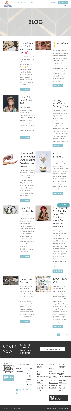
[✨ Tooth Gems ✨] (43, 42)
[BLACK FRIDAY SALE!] (43, 278)
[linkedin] (32, 2)
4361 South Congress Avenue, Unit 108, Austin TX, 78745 (53, 383)
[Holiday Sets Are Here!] (10, 278)
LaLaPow (20, 408)
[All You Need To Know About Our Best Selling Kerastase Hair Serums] (10, 152)
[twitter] (21, 2)
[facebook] (14, 2)
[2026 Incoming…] (43, 152)
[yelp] (28, 2)
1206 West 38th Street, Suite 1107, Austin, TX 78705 (63, 385)
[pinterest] (25, 2)
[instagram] (18, 2)
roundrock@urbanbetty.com (46, 376)
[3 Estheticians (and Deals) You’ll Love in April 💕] (10, 42)
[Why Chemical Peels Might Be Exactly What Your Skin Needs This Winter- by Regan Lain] (58, 271)
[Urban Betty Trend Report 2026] (10, 96)
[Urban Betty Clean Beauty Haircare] (25, 256)
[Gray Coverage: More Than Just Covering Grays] (58, 145)
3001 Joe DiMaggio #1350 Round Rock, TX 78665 (41, 385)
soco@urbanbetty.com (56, 374)
